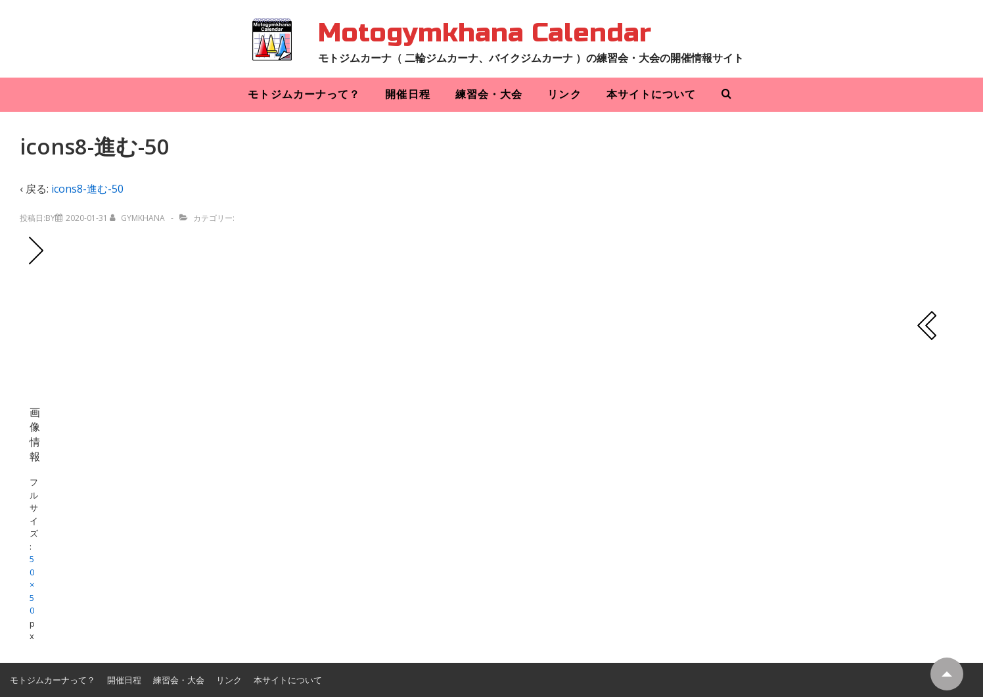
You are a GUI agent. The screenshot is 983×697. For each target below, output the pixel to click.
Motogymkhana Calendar (484, 33)
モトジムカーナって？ (304, 94)
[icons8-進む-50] (87, 218)
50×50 (32, 584)
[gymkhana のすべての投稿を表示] (138, 218)
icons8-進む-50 (87, 188)
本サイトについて (651, 94)
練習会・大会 (489, 94)
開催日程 (407, 94)
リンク (564, 94)
